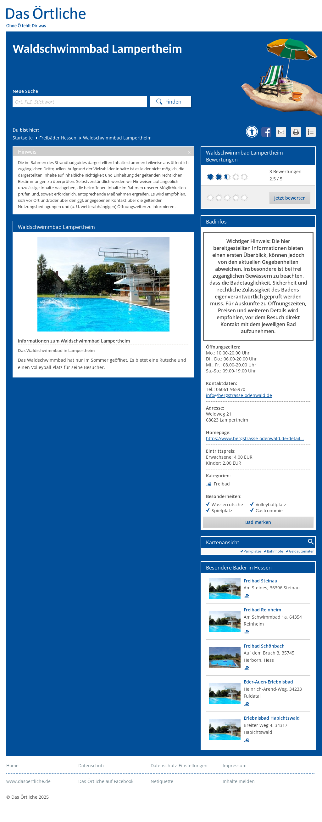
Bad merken (258, 522)
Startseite (23, 138)
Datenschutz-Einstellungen (179, 765)
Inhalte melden (239, 781)
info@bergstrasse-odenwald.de (239, 395)
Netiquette (162, 781)
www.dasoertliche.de (28, 781)
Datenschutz (91, 765)
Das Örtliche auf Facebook (105, 781)
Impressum (235, 765)
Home (12, 765)
